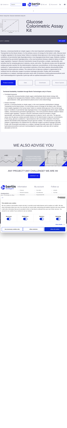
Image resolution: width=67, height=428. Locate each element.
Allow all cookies (54, 229)
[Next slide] (65, 158)
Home (1, 15)
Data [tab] (25, 82)
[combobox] (16, 4)
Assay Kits (6, 15)
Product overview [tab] (8, 82)
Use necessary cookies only (12, 229)
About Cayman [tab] (59, 82)
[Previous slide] (2, 158)
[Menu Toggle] (33, 11)
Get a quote (62, 41)
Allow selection (33, 229)
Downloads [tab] (42, 82)
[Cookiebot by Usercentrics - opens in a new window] (58, 198)
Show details (59, 224)
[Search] (24, 4)
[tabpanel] (33, 110)
